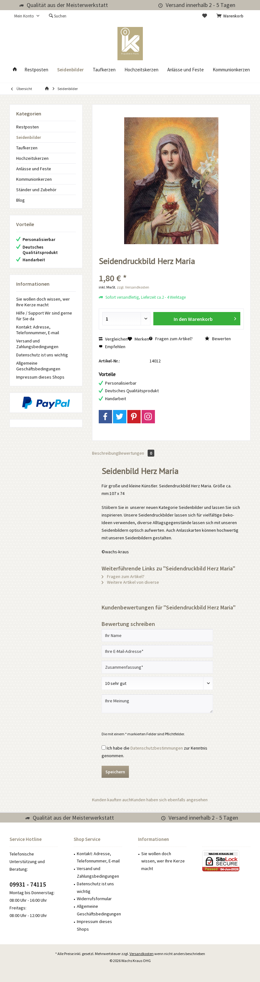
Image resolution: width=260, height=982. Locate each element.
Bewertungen (136, 453)
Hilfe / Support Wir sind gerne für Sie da (44, 316)
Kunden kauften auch (111, 800)
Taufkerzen (26, 148)
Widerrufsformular (94, 898)
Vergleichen (113, 339)
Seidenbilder (28, 137)
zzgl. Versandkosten (133, 287)
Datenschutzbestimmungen (156, 748)
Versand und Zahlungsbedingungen (37, 343)
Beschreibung (105, 453)
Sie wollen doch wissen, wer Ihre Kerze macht (43, 302)
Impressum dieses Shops (40, 377)
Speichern (115, 772)
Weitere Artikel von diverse (130, 582)
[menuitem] (231, 16)
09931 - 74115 (28, 884)
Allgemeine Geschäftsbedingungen (38, 366)
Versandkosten (142, 953)
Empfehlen (112, 346)
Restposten (27, 127)
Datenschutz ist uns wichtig (42, 355)
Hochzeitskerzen (32, 158)
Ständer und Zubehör (36, 189)
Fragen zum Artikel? (171, 338)
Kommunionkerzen (34, 179)
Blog (20, 200)
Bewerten (218, 338)
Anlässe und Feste (33, 169)
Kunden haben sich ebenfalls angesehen (169, 800)
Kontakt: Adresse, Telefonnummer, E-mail (37, 329)
